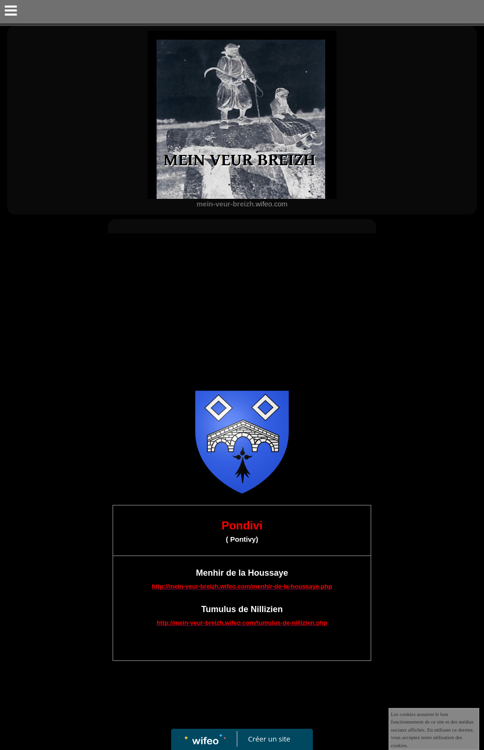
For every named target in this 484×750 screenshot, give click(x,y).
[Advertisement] (241, 309)
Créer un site (269, 738)
